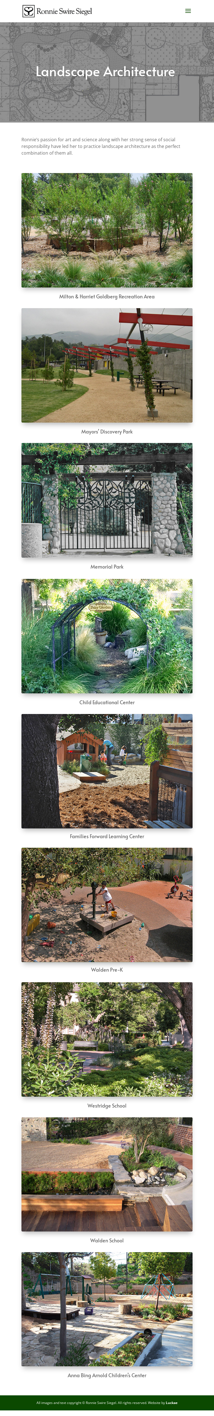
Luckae (171, 1402)
